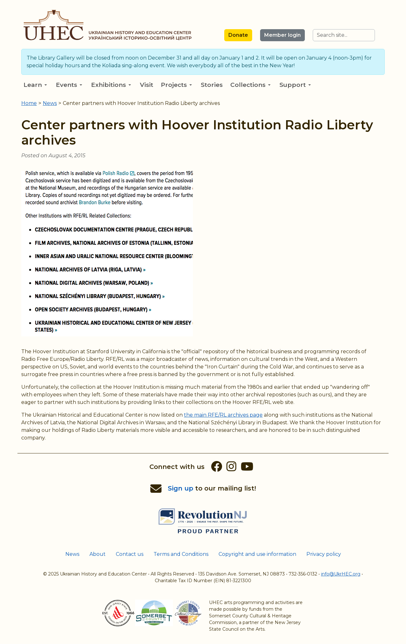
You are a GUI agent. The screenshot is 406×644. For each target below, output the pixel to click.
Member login (282, 35)
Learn (35, 84)
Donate (238, 35)
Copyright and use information (257, 554)
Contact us (129, 554)
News (72, 554)
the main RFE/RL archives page (223, 415)
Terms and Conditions (181, 554)
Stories (212, 84)
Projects (176, 84)
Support (295, 84)
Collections (250, 84)
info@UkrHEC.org (340, 574)
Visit (146, 84)
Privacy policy (323, 554)
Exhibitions (111, 84)
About (97, 554)
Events (69, 84)
